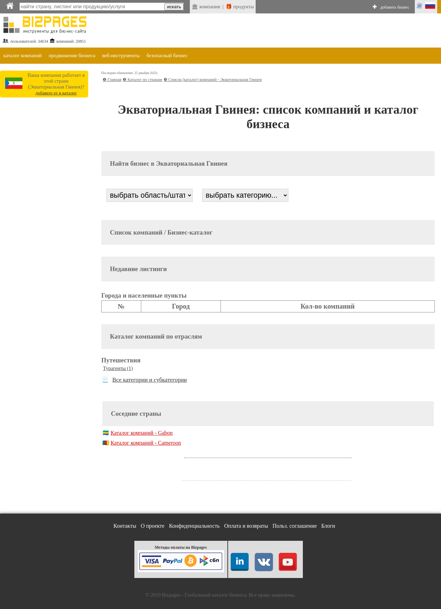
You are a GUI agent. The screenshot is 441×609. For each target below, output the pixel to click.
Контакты (124, 526)
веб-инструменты (121, 55)
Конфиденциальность (194, 526)
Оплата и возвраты (246, 526)
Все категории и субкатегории (149, 379)
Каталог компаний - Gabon (142, 433)
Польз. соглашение (295, 526)
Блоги (328, 526)
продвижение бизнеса (72, 55)
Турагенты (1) (118, 368)
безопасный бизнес (166, 55)
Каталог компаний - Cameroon (146, 443)
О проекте (152, 526)
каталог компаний (22, 55)
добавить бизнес (394, 7)
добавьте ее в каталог (56, 92)
